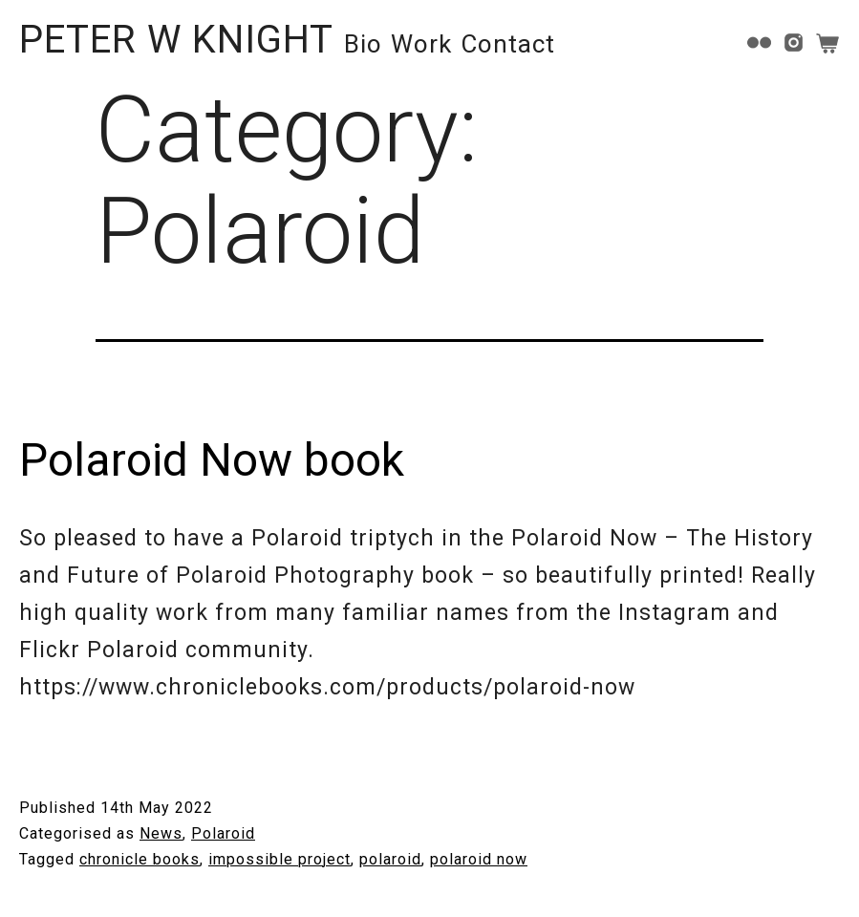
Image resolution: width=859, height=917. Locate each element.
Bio (363, 44)
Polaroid (223, 833)
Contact (508, 44)
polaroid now (478, 859)
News (161, 833)
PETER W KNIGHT (176, 39)
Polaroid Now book (211, 460)
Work (421, 44)
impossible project (279, 859)
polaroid (390, 859)
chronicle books (139, 859)
